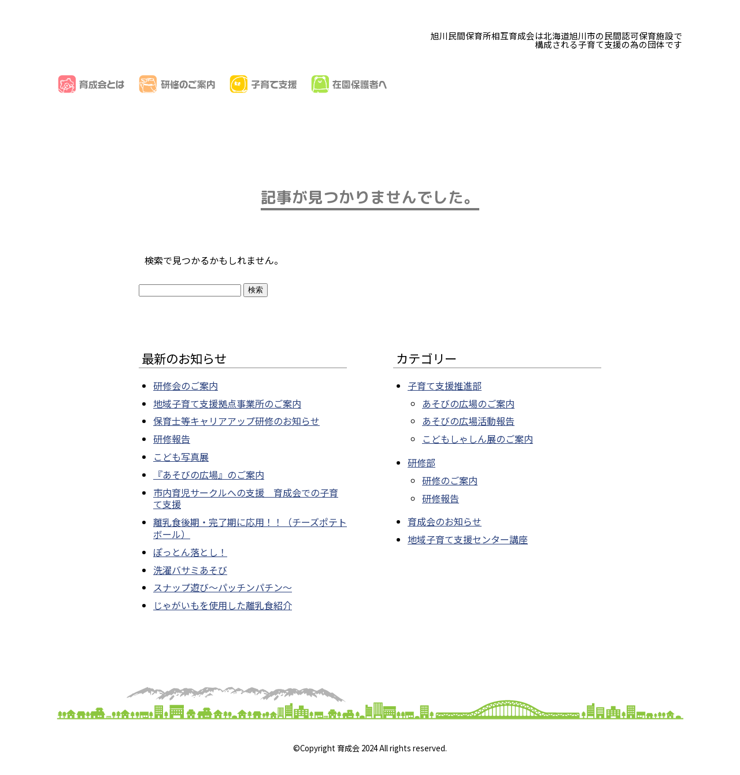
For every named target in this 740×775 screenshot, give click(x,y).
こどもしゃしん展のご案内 (477, 439)
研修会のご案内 (185, 385)
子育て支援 (263, 84)
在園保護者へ (349, 84)
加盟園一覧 (435, 84)
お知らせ (612, 84)
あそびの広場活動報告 (468, 421)
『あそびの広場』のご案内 (208, 474)
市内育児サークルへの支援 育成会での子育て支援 (245, 498)
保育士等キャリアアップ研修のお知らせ (236, 421)
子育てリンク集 (526, 84)
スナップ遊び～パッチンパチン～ (222, 587)
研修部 (421, 462)
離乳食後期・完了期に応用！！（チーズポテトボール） (250, 528)
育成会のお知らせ (445, 521)
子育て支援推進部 (445, 385)
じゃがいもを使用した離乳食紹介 (222, 605)
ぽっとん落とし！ (190, 552)
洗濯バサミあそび (190, 570)
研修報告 (171, 439)
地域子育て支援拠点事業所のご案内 (227, 403)
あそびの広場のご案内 (468, 403)
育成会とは (91, 84)
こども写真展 (181, 456)
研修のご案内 (177, 84)
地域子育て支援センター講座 (468, 539)
